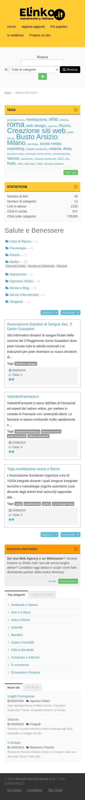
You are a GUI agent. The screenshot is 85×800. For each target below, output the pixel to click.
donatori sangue (25, 363)
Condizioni (34, 790)
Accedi (52, 581)
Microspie (29, 163)
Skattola (13, 719)
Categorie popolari (42, 594)
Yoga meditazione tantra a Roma (33, 469)
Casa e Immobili (22, 642)
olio (67, 158)
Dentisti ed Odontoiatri (41, 266)
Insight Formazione (20, 696)
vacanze (52, 126)
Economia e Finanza (25, 672)
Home (11, 26)
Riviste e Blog (19, 288)
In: (32, 69)
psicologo (32, 144)
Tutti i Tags (70, 172)
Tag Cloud (55, 790)
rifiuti (20, 163)
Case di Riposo (20, 241)
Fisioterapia (18, 248)
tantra (46, 503)
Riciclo (64, 125)
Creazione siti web (36, 130)
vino (53, 119)
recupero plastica (53, 163)
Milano (16, 142)
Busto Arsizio (37, 137)
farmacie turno (51, 431)
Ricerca (42, 60)
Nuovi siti (13, 687)
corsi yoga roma (63, 503)
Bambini (17, 635)
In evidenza (15, 35)
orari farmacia (17, 436)
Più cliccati (32, 687)
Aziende (17, 627)
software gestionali (36, 149)
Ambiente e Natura (24, 605)
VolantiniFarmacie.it (23, 397)
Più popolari (59, 26)
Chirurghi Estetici (15, 266)
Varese (13, 158)
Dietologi (61, 266)
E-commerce (20, 665)
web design (36, 125)
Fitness (15, 255)
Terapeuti (16, 301)
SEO (60, 158)
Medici (14, 262)
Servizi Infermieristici (24, 295)
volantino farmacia (27, 431)
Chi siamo (14, 790)
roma (15, 124)
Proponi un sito (40, 35)
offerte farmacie (38, 436)
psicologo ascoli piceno (38, 153)
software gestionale (45, 158)
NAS (39, 163)
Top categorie (16, 594)
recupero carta (15, 153)
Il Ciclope (14, 742)
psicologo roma (15, 120)
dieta (67, 148)
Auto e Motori (20, 620)
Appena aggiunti (33, 26)
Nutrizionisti (18, 274)
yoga (18, 503)
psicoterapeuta (61, 153)
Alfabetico (47, 312)
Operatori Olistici (21, 281)
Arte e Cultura (21, 612)
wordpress (27, 158)
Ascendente (68, 312)
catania (55, 148)
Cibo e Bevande (22, 650)
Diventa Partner (68, 581)
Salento (64, 120)
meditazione (36, 119)
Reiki (11, 163)
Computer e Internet (25, 657)
